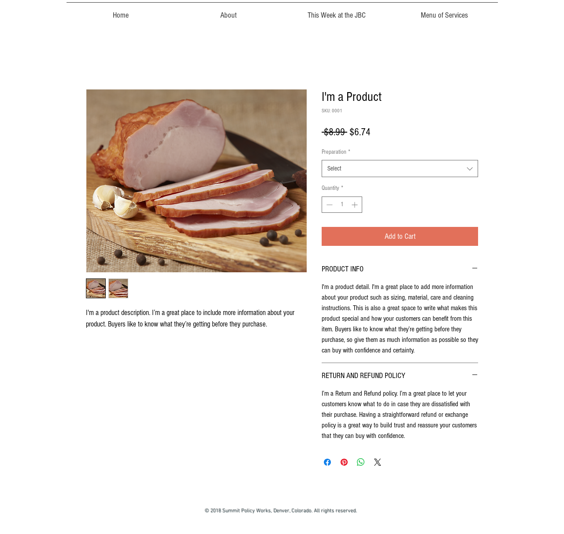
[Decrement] (328, 204)
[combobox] (400, 168)
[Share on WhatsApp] (361, 462)
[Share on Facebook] (327, 462)
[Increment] (355, 204)
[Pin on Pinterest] (344, 462)
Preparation (336, 152)
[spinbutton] (342, 204)
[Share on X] (377, 462)
